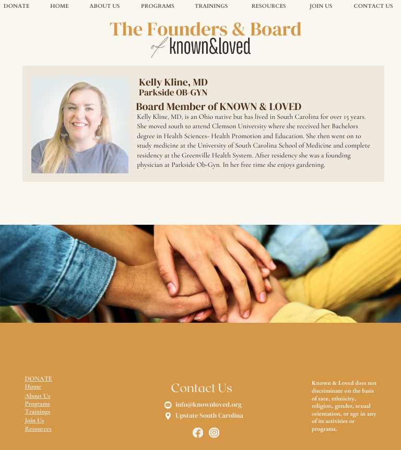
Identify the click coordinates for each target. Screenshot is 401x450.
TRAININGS (211, 6)
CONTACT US (373, 6)
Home (33, 386)
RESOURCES (269, 6)
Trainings (37, 411)
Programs (37, 403)
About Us (37, 396)
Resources (38, 428)
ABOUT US (104, 6)
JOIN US (321, 6)
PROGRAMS (157, 6)
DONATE (17, 6)
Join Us (34, 420)
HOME (59, 6)
